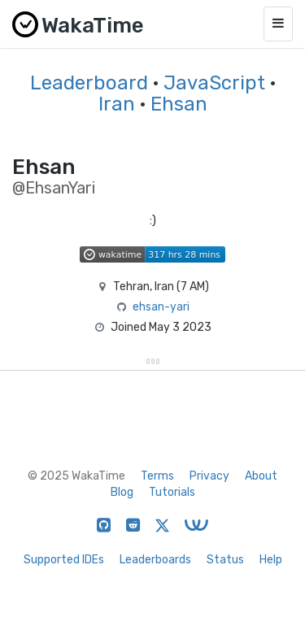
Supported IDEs (64, 560)
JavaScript (214, 83)
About (261, 476)
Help (270, 560)
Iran (116, 104)
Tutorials (172, 492)
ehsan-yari (161, 307)
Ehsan (178, 104)
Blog (122, 492)
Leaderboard (89, 83)
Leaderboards (155, 560)
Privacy (209, 476)
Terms (157, 476)
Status (225, 560)
